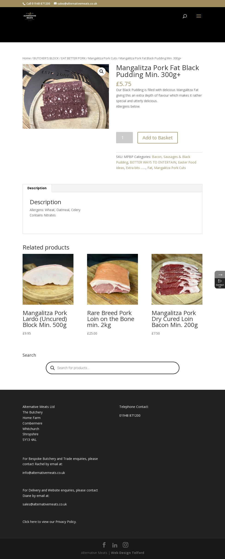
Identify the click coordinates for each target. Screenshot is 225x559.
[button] (101, 71)
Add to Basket (158, 138)
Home (27, 58)
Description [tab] (37, 188)
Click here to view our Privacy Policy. (49, 521)
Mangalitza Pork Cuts (102, 58)
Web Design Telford (127, 552)
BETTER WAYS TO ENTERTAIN (153, 162)
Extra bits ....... (136, 168)
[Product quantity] (124, 137)
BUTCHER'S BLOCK (46, 58)
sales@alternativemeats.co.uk (45, 504)
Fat (149, 168)
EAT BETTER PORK (73, 58)
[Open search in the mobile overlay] (113, 367)
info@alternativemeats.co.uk (44, 472)
